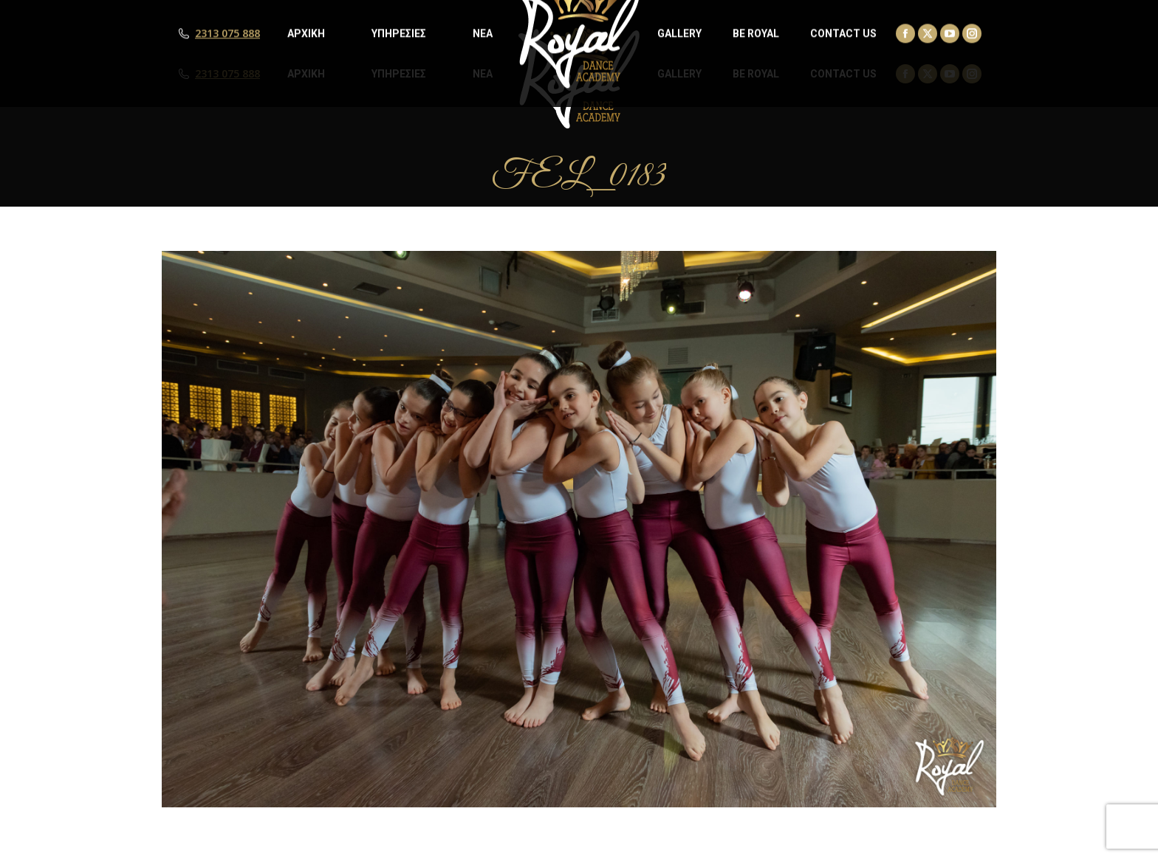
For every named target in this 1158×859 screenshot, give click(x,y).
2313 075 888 (227, 73)
